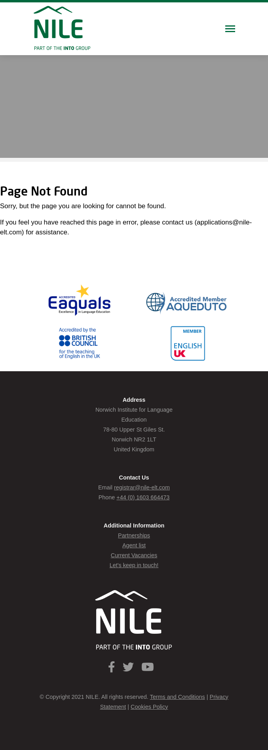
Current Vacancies (134, 555)
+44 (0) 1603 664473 (142, 497)
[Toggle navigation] (230, 29)
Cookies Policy (149, 707)
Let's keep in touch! (134, 565)
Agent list (134, 545)
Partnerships (134, 535)
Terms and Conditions (177, 697)
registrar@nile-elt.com (142, 487)
